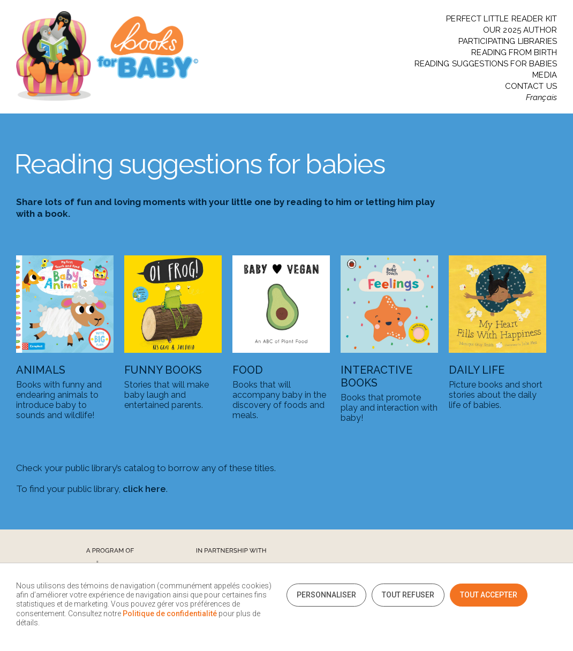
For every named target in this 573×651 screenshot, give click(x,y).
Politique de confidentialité (170, 613)
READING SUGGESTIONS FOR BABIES (485, 64)
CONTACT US (531, 86)
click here (144, 488)
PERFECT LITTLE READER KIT (501, 19)
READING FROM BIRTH (514, 52)
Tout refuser (408, 595)
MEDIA (544, 75)
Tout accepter (488, 595)
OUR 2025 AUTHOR (520, 30)
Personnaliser (326, 595)
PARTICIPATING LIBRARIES (507, 41)
